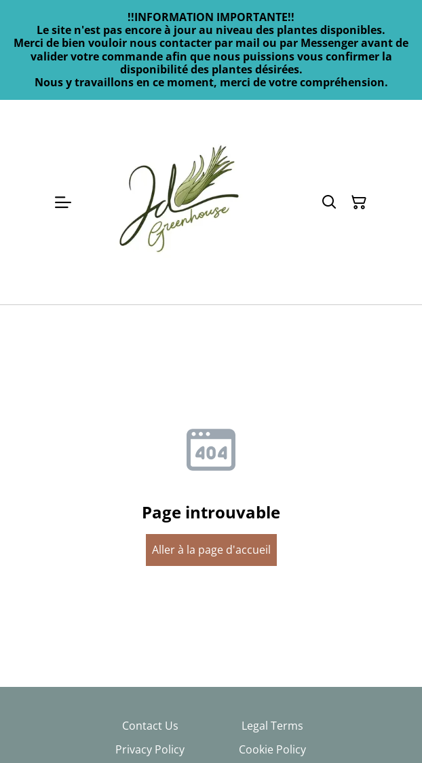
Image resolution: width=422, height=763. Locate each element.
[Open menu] (63, 202)
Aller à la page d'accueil (211, 549)
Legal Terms (272, 725)
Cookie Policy (272, 749)
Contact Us (150, 725)
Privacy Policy (150, 749)
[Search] (329, 202)
